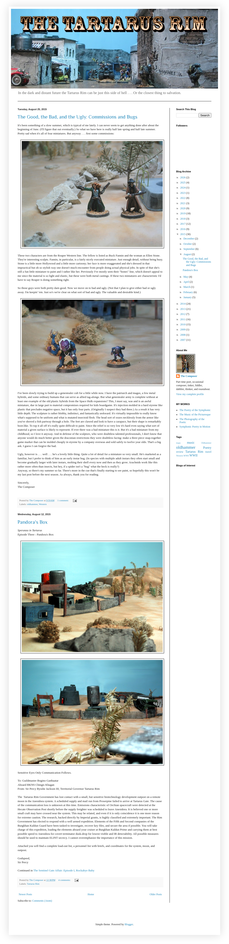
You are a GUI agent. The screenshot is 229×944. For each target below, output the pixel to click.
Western (42, 504)
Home (91, 894)
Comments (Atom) (42, 900)
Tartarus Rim (33, 883)
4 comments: (64, 880)
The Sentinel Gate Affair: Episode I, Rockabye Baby (63, 870)
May (186, 276)
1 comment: (63, 500)
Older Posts (156, 894)
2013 (183, 309)
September (189, 249)
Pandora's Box (33, 522)
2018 (183, 218)
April (186, 281)
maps (178, 443)
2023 (183, 192)
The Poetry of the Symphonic (195, 410)
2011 (183, 319)
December (189, 238)
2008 (183, 334)
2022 (183, 198)
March (187, 286)
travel (208, 451)
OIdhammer (206, 443)
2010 (183, 324)
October (188, 243)
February (188, 292)
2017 (183, 223)
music (190, 442)
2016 (183, 229)
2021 (183, 203)
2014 (183, 303)
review (179, 451)
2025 (183, 182)
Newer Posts (25, 894)
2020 (183, 208)
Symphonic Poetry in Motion (194, 426)
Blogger (129, 924)
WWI (186, 455)
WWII (193, 455)
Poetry (207, 447)
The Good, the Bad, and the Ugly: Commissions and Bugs (77, 117)
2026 (183, 177)
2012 (183, 314)
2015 (183, 234)
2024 (183, 187)
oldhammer (32, 504)
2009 (183, 329)
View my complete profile (190, 394)
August (187, 254)
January (187, 297)
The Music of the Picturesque (195, 414)
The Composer (189, 376)
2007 (183, 339)
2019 (183, 213)
